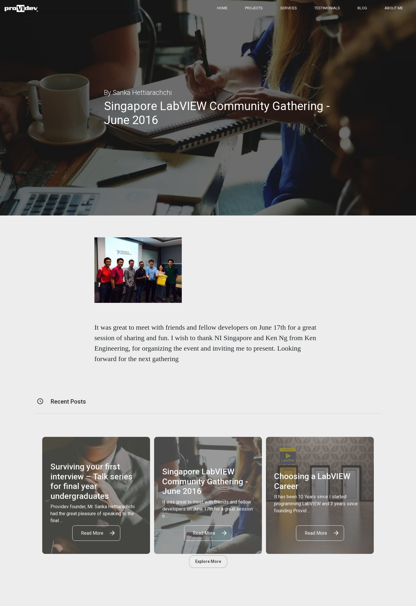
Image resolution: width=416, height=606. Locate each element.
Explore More (208, 561)
